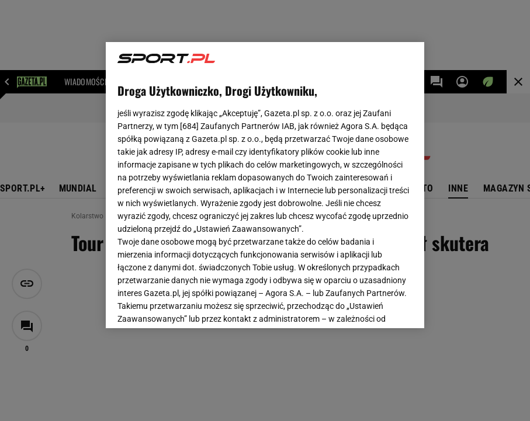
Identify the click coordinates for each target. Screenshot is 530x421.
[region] (265, 185)
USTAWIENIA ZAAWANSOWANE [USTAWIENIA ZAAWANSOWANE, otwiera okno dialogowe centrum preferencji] (194, 304)
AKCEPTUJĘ (372, 305)
